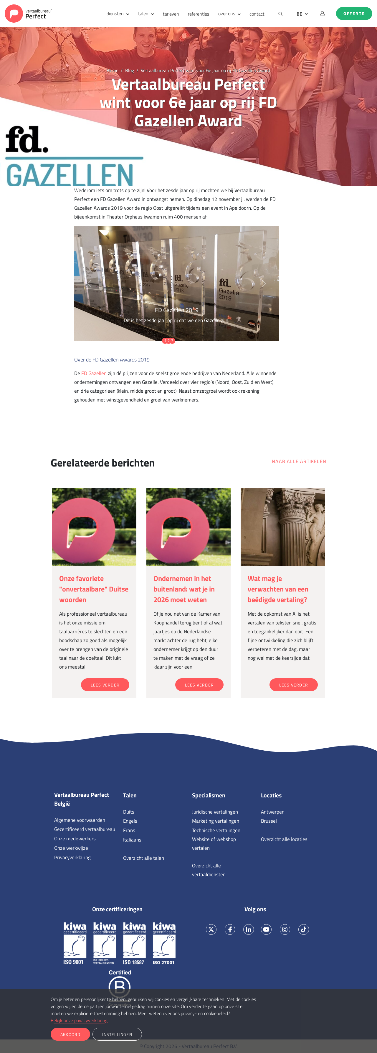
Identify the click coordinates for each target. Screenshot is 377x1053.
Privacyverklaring (72, 857)
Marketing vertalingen (215, 821)
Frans (129, 830)
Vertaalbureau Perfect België (81, 799)
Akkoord (70, 1034)
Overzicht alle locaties (284, 839)
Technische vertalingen (216, 830)
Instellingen (117, 1034)
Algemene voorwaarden (79, 820)
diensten (115, 13)
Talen (130, 795)
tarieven (171, 13)
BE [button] (299, 13)
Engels (130, 821)
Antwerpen (273, 812)
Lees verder (105, 685)
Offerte (354, 13)
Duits (128, 812)
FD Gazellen (94, 373)
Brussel (269, 821)
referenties (198, 13)
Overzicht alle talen (143, 858)
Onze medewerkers (75, 838)
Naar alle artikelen (299, 461)
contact (256, 13)
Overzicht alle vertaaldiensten (209, 870)
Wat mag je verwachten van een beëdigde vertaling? (278, 589)
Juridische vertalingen (215, 812)
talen (143, 13)
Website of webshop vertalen (214, 843)
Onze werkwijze (71, 848)
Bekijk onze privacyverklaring (79, 1020)
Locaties (271, 795)
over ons (226, 13)
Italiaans (132, 840)
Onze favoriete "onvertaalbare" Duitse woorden (93, 589)
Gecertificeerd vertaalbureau (84, 829)
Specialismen (208, 795)
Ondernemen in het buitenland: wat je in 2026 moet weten (184, 589)
